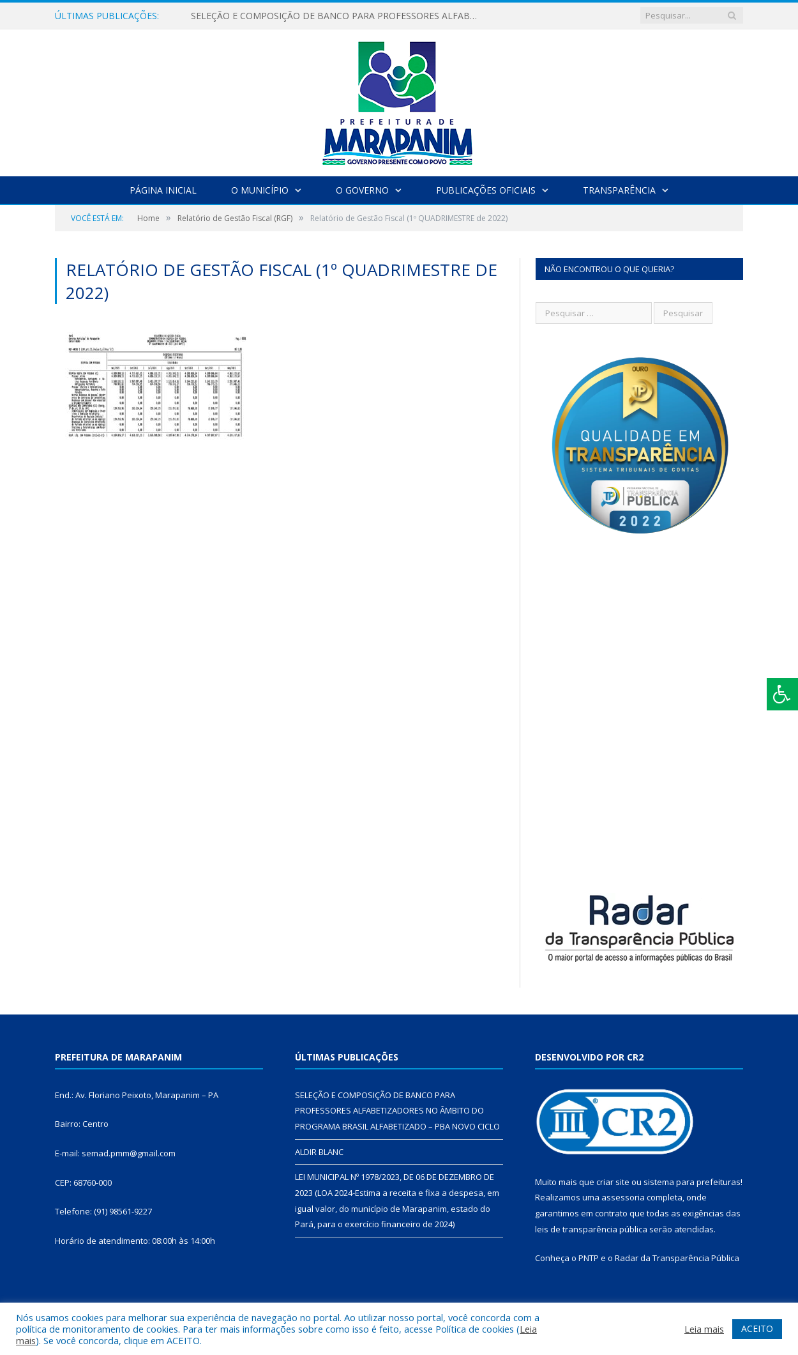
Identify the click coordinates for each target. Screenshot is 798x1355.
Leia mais (704, 1329)
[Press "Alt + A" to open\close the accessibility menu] (782, 694)
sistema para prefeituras (692, 1182)
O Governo (362, 190)
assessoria (623, 1197)
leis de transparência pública (591, 1229)
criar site (612, 1182)
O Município (260, 190)
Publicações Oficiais (486, 190)
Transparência (619, 190)
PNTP (588, 1258)
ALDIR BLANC (319, 1152)
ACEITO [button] (757, 1328)
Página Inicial (163, 190)
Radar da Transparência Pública (677, 1258)
